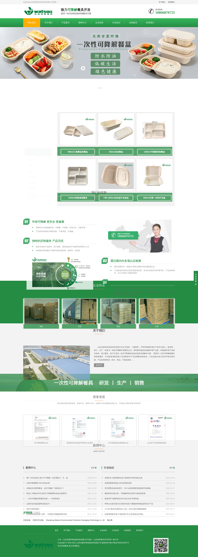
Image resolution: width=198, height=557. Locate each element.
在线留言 (133, 23)
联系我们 (171, 2)
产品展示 (65, 23)
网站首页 (32, 23)
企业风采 (99, 23)
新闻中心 (82, 23)
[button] (96, 88)
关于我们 (162, 2)
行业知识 (116, 23)
